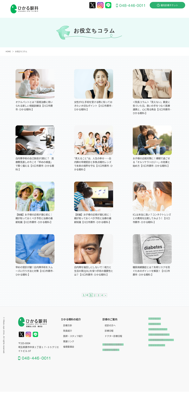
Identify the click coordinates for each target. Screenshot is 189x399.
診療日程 (109, 338)
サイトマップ (154, 353)
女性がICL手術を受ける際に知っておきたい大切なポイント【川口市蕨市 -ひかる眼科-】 (93, 106)
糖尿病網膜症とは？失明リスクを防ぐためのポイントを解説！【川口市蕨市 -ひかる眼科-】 (151, 274)
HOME (8, 51)
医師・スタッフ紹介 (73, 344)
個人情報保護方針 (157, 342)
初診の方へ (110, 333)
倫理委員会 (68, 354)
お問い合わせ (164, 13)
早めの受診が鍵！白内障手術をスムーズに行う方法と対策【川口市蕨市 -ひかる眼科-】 (34, 274)
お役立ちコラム (21, 51)
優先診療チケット (167, 5)
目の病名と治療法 (124, 13)
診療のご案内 (102, 13)
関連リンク (68, 349)
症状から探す (145, 13)
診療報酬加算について (159, 347)
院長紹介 (67, 338)
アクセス (180, 13)
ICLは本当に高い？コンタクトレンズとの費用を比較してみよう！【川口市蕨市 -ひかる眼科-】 (152, 218)
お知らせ (152, 331)
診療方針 (67, 333)
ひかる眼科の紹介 (81, 13)
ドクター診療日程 (113, 344)
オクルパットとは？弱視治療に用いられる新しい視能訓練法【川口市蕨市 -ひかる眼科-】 (34, 106)
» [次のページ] (105, 302)
